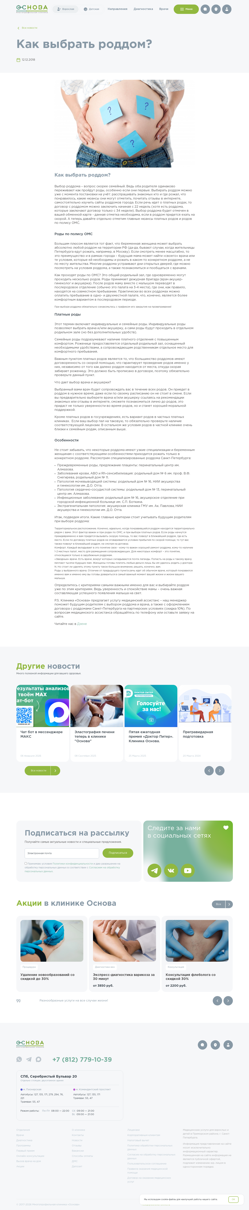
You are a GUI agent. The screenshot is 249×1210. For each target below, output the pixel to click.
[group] (42, 723)
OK (233, 1199)
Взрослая (65, 9)
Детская (91, 9)
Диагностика (143, 9)
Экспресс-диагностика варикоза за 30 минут (124, 977)
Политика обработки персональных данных (149, 1148)
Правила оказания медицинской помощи (147, 1171)
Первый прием (25, 1151)
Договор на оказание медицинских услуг (149, 1180)
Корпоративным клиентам (143, 1135)
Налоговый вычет (138, 1140)
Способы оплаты (82, 1156)
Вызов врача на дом (28, 1161)
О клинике (78, 1130)
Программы (23, 1146)
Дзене (82, 624)
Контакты (78, 1135)
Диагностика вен (105, 967)
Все (218, 904)
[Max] (38, 1060)
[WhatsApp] (19, 1060)
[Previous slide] (217, 1000)
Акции (20, 1167)
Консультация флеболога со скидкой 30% (191, 977)
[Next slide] (228, 1000)
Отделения (23, 1130)
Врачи (163, 9)
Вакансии (78, 1151)
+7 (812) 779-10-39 (82, 1060)
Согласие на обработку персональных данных (151, 1157)
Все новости (26, 28)
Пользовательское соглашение (146, 1164)
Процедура (29, 967)
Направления (117, 9)
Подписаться (118, 853)
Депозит (77, 1167)
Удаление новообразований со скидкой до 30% (47, 977)
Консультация (176, 967)
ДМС (75, 1161)
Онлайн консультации (30, 1156)
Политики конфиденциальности (73, 864)
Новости (77, 1140)
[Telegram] (29, 1060)
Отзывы (77, 1146)
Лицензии (133, 1130)
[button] (209, 770)
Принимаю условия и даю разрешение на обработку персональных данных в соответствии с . (72, 868)
